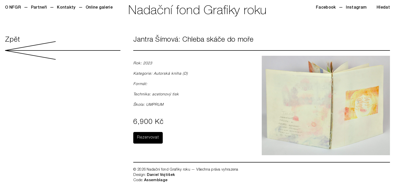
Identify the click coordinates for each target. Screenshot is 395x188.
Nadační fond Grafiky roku (197, 11)
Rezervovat (148, 138)
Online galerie (99, 8)
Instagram (356, 8)
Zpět (62, 48)
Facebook (326, 8)
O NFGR (13, 8)
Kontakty (66, 8)
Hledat (383, 8)
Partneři (39, 8)
